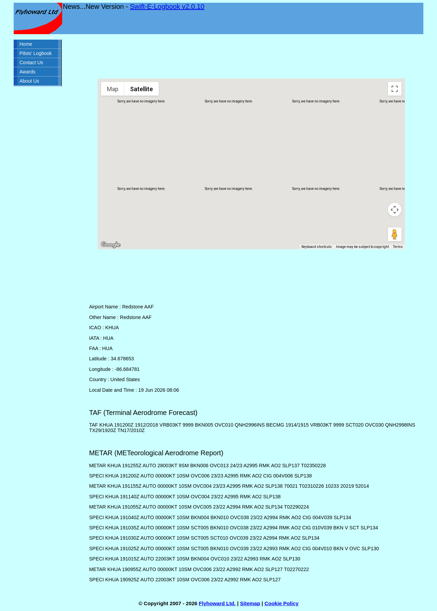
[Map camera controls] (394, 210)
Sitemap (250, 603)
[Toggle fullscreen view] (394, 89)
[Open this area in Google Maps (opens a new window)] (110, 244)
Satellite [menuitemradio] (141, 89)
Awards (27, 71)
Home (25, 44)
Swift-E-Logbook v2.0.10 (167, 6)
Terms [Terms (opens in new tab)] (398, 247)
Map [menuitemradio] (112, 89)
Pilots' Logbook (35, 53)
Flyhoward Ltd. (217, 603)
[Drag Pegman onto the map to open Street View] (394, 234)
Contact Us (31, 62)
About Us (29, 81)
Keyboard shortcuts (316, 247)
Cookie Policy (282, 603)
